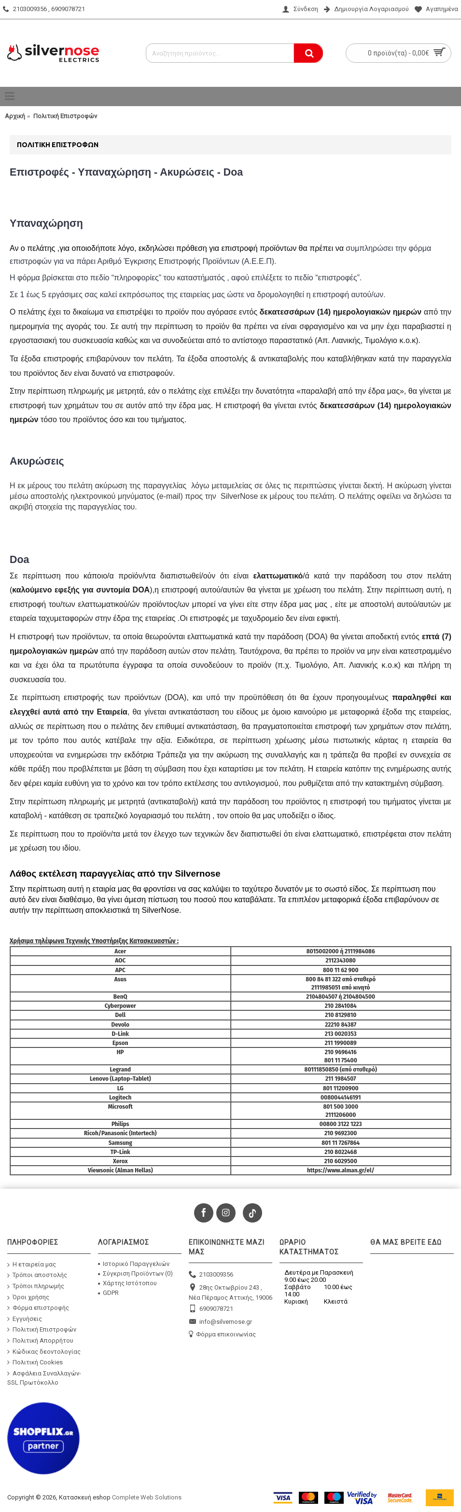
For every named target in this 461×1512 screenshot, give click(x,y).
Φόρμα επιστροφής (38, 1308)
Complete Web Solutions (147, 1497)
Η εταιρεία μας (31, 1264)
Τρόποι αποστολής (37, 1275)
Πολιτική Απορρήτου (40, 1341)
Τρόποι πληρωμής (35, 1286)
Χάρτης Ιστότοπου (127, 1283)
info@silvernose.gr (220, 1322)
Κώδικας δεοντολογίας (44, 1351)
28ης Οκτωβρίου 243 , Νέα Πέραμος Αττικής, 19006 (230, 1292)
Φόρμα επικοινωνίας (222, 1334)
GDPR (108, 1292)
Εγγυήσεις (24, 1318)
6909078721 (211, 1309)
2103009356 (211, 1274)
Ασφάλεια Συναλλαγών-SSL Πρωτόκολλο (44, 1377)
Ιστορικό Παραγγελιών (133, 1263)
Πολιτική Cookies (35, 1362)
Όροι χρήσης (28, 1297)
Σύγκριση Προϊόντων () (135, 1273)
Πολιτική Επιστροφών (41, 1329)
